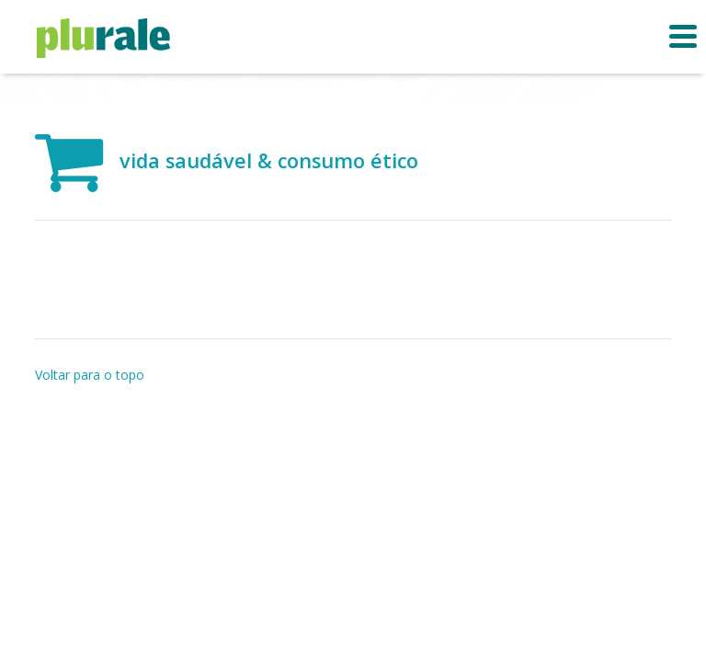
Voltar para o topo (89, 374)
